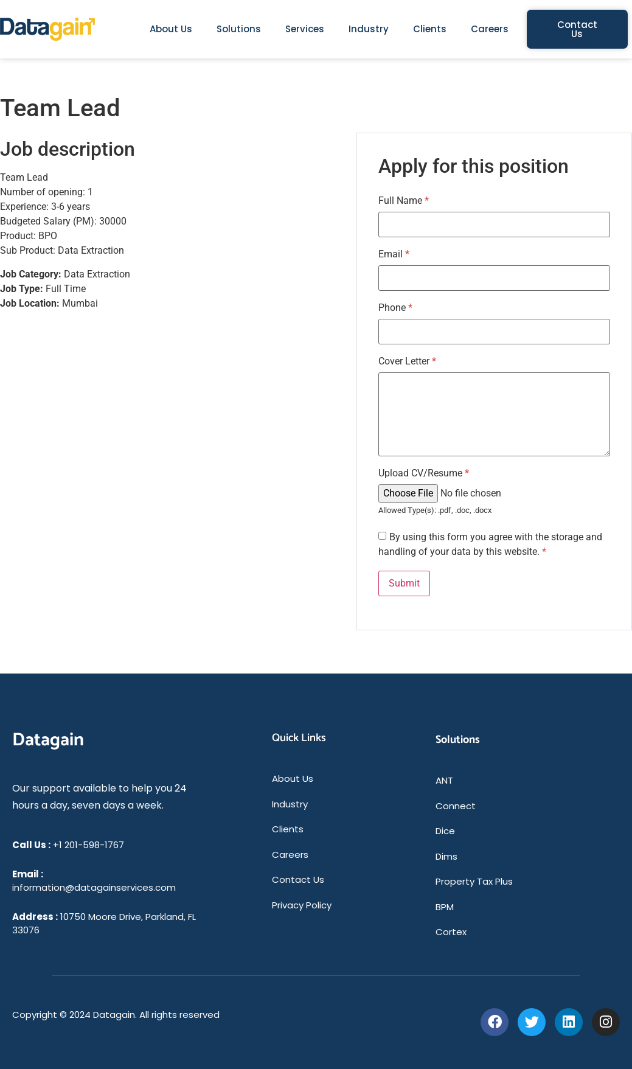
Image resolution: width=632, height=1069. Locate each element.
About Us (171, 29)
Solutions (239, 29)
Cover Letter (407, 361)
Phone (395, 308)
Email (393, 254)
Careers (490, 29)
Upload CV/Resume (423, 473)
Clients (429, 29)
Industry (369, 29)
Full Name (403, 201)
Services (304, 29)
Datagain (48, 740)
